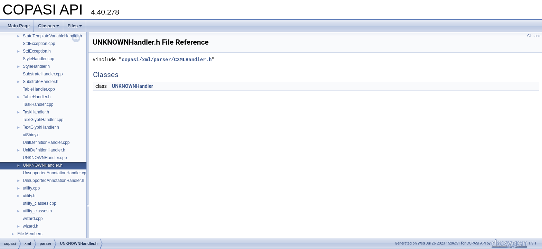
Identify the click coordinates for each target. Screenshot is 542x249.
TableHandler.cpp (39, 89)
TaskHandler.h (36, 112)
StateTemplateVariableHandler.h (52, 36)
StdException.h (37, 51)
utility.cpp (31, 188)
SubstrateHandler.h (40, 81)
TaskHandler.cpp (38, 104)
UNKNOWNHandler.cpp (45, 157)
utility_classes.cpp (39, 203)
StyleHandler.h (36, 66)
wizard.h (30, 226)
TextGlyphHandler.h (41, 127)
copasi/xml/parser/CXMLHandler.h (167, 59)
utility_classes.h (37, 211)
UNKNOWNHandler (132, 86)
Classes (48, 25)
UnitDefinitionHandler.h (44, 150)
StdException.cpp (39, 43)
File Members (30, 233)
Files (74, 25)
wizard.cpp (33, 218)
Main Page (19, 25)
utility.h (29, 195)
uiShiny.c (31, 134)
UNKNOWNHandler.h (43, 165)
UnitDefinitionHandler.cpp (46, 142)
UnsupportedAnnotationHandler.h (53, 180)
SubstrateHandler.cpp (43, 74)
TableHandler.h (36, 96)
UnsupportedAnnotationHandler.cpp (55, 172)
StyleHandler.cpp (38, 58)
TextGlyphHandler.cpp (43, 119)
